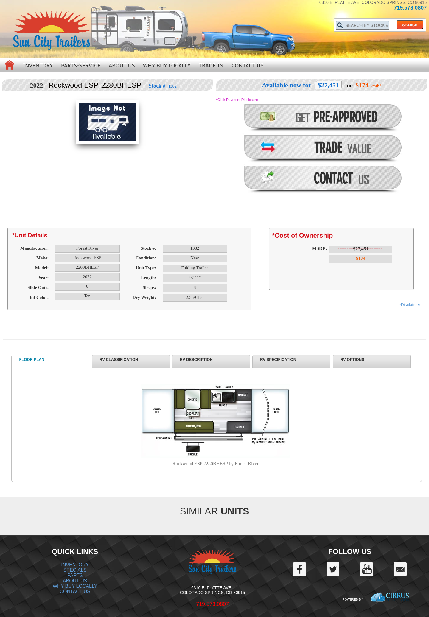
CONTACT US (75, 591)
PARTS (75, 575)
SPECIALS (75, 570)
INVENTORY (75, 564)
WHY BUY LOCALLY (75, 586)
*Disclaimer (409, 304)
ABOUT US (75, 580)
